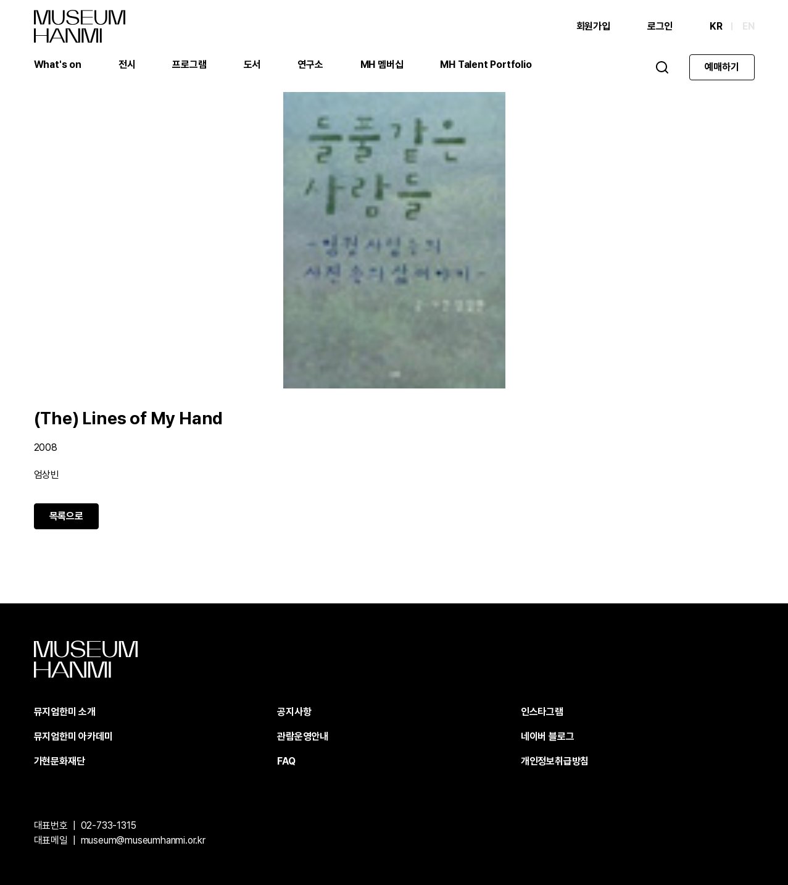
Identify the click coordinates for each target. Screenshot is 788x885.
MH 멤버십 (382, 64)
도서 (252, 64)
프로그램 (189, 64)
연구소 (310, 64)
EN (748, 26)
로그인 (660, 26)
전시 (127, 64)
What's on (57, 64)
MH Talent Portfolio (485, 64)
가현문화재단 (59, 761)
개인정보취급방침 (555, 761)
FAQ (286, 761)
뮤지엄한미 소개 (65, 712)
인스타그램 (542, 712)
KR (716, 26)
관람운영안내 (302, 736)
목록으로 (66, 516)
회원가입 (593, 26)
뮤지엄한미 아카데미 (73, 736)
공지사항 (294, 712)
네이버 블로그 (547, 736)
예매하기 (722, 67)
